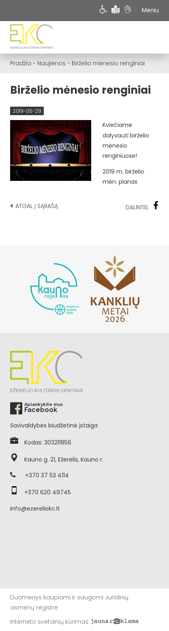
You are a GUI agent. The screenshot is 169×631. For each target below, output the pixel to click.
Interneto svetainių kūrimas (49, 622)
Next (155, 289)
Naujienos (51, 63)
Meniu (150, 10)
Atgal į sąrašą (34, 205)
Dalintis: (142, 206)
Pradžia (20, 63)
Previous (14, 289)
